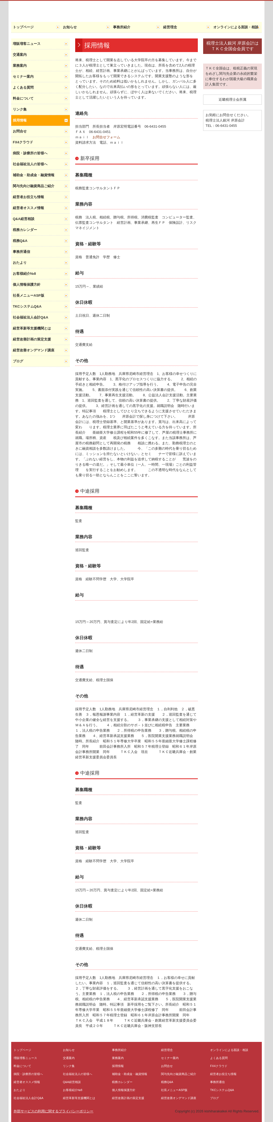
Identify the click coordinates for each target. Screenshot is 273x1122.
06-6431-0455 (226, 126)
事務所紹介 (121, 27)
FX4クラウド (23, 142)
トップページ (23, 27)
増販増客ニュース (27, 44)
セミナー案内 (23, 76)
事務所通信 (21, 252)
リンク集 (20, 109)
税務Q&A (20, 241)
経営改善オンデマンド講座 (33, 350)
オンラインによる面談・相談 (235, 27)
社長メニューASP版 (28, 295)
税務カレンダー (25, 230)
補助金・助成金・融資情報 (33, 175)
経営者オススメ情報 (28, 208)
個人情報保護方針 (27, 285)
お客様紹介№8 (24, 274)
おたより (20, 263)
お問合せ (20, 131)
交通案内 (20, 55)
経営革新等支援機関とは (32, 328)
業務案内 (20, 66)
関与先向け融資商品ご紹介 (33, 186)
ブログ (18, 361)
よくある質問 (23, 87)
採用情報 (20, 120)
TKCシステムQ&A (27, 306)
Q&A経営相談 (23, 219)
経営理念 (170, 27)
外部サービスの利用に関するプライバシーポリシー (53, 1111)
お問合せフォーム (106, 137)
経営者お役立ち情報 (28, 197)
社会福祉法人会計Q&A (30, 317)
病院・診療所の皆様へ (30, 153)
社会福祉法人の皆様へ (30, 164)
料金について (23, 98)
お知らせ (70, 27)
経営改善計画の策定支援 (32, 339)
